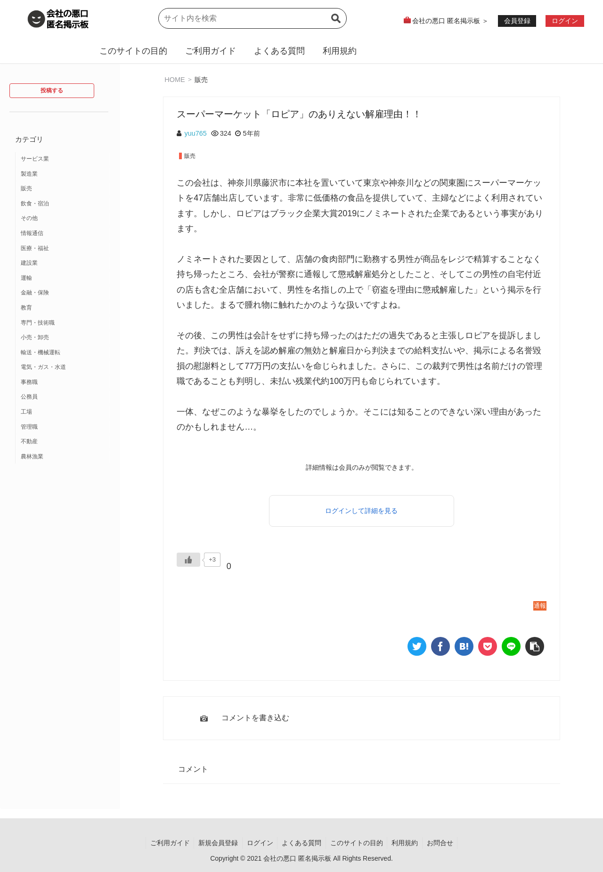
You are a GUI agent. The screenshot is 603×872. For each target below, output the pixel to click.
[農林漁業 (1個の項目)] (63, 457)
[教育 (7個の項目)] (63, 308)
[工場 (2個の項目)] (63, 412)
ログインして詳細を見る (361, 510)
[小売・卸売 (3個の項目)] (63, 338)
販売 (201, 79)
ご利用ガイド (210, 51)
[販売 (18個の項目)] (63, 189)
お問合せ (443, 843)
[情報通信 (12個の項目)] (63, 234)
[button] (336, 24)
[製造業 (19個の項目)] (63, 174)
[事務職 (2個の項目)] (63, 382)
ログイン (258, 843)
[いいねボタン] (188, 560)
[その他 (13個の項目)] (63, 219)
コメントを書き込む (255, 718)
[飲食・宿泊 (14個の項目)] (63, 204)
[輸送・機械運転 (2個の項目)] (63, 353)
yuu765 (196, 133)
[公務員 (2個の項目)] (63, 397)
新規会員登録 (216, 843)
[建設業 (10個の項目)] (63, 263)
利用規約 (340, 51)
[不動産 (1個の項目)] (63, 442)
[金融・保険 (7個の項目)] (63, 293)
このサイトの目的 (133, 51)
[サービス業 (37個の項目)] (63, 159)
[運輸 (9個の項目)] (63, 278)
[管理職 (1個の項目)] (63, 427)
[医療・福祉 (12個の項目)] (63, 249)
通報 (540, 605)
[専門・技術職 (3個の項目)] (63, 323)
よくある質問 (279, 51)
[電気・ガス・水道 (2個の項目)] (63, 367)
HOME (174, 79)
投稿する (52, 90)
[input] (252, 18)
